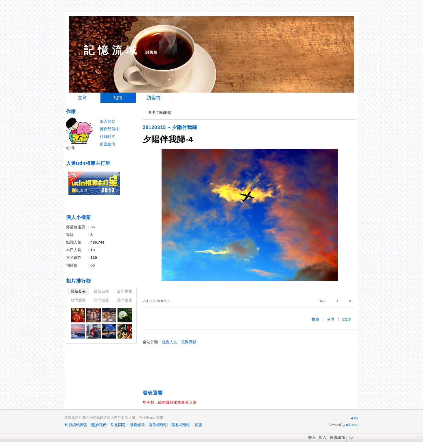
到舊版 (151, 52)
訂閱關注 (107, 136)
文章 (82, 97)
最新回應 (101, 291)
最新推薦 (124, 291)
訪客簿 (154, 97)
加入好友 (107, 121)
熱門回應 (101, 300)
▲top (354, 418)
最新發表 (78, 291)
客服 (198, 425)
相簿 (118, 97)
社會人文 (169, 342)
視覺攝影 (188, 342)
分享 (331, 319)
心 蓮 (70, 147)
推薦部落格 (109, 129)
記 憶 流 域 (110, 50)
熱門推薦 (124, 300)
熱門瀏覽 (78, 300)
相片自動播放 (160, 112)
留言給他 (107, 144)
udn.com (352, 425)
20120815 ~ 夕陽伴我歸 (170, 127)
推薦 (315, 319)
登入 (312, 437)
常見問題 (118, 425)
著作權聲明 (158, 425)
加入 (322, 437)
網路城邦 (337, 437)
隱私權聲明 (181, 425)
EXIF (346, 319)
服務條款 (137, 425)
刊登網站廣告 (76, 425)
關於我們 (99, 425)
